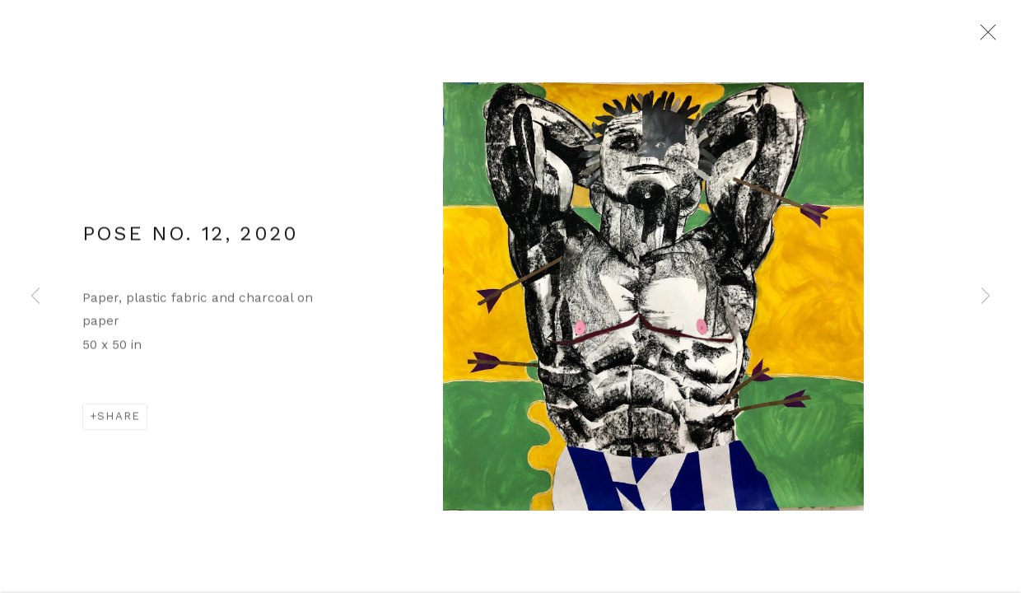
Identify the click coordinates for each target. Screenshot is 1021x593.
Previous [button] (35, 296)
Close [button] (988, 37)
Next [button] (985, 296)
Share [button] (118, 423)
